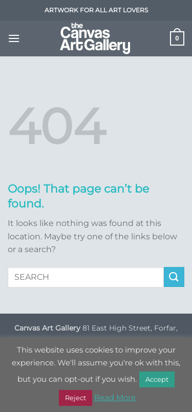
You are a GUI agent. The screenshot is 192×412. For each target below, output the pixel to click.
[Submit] (174, 277)
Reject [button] (75, 398)
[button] (14, 38)
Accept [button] (156, 379)
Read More (115, 397)
